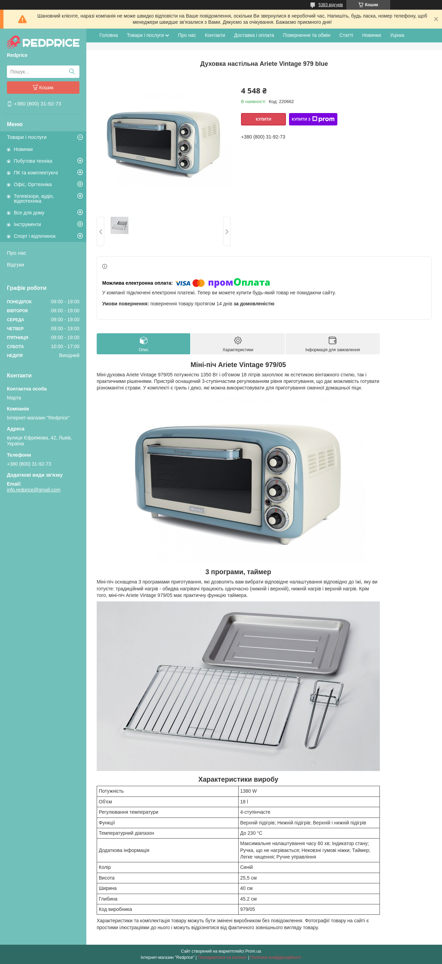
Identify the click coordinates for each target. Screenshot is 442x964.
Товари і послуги (27, 137)
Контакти (215, 35)
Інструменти (27, 224)
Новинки (23, 149)
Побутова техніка (33, 161)
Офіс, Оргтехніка (33, 184)
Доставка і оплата (254, 35)
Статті (346, 35)
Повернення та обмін (306, 35)
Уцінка (397, 35)
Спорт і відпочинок (35, 236)
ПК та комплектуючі (36, 172)
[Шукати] (71, 71)
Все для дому (29, 212)
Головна (108, 35)
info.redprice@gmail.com (33, 490)
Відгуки (15, 264)
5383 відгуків (330, 4)
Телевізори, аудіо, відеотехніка (34, 198)
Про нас (16, 253)
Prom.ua (253, 951)
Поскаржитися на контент (222, 957)
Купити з (313, 119)
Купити (263, 119)
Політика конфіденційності (275, 957)
